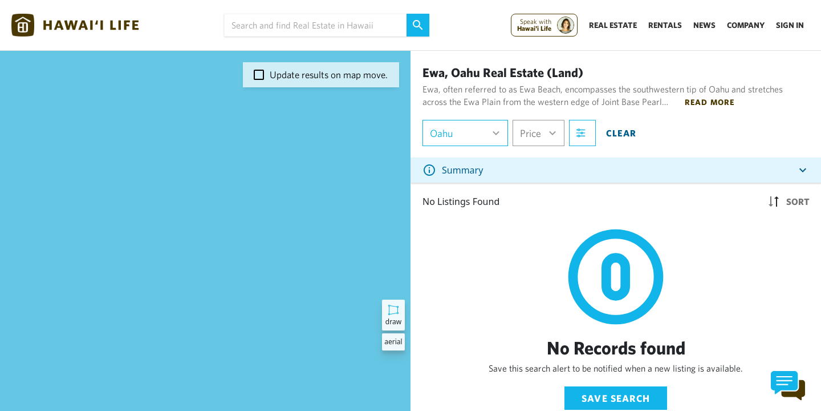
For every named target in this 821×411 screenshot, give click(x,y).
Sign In (790, 25)
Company (746, 25)
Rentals (665, 25)
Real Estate (613, 25)
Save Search (616, 398)
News (704, 25)
